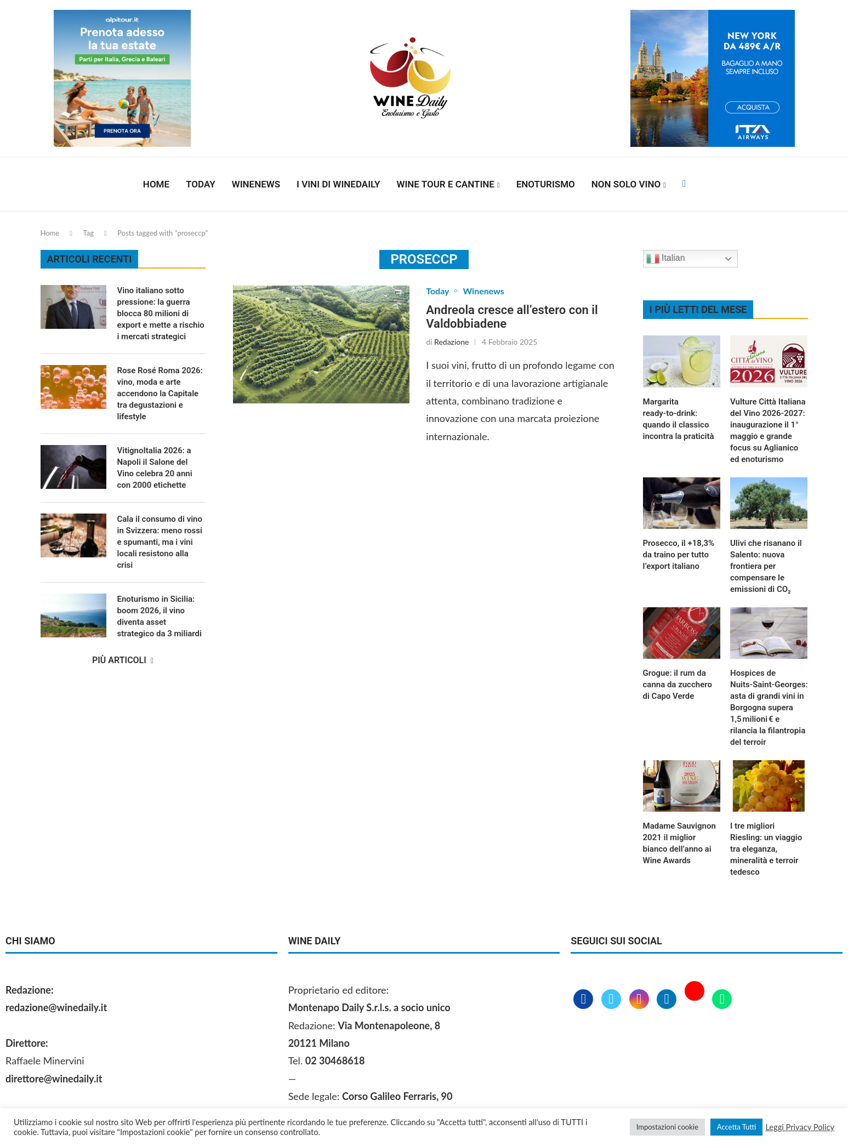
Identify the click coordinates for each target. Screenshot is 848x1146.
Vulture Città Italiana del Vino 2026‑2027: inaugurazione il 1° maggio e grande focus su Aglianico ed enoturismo (768, 430)
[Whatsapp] (722, 1000)
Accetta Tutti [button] (736, 1126)
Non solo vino (626, 184)
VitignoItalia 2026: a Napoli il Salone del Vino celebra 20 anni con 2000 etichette (154, 468)
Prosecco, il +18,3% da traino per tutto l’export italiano (679, 554)
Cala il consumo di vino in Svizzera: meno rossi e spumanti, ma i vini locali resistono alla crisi (159, 542)
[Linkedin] (668, 1000)
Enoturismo (545, 184)
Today (200, 184)
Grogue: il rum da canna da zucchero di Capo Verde (677, 684)
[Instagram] (641, 1000)
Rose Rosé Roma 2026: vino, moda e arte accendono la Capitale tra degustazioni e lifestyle (160, 393)
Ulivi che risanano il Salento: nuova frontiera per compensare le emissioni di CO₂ (766, 566)
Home (156, 184)
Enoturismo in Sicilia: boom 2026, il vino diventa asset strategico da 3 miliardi (159, 616)
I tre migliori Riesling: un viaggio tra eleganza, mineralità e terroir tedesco (766, 849)
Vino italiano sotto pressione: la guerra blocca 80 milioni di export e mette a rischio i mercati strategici (160, 313)
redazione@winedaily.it (56, 1007)
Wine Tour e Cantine (445, 184)
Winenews (256, 184)
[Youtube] (696, 1000)
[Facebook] (684, 184)
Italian (665, 258)
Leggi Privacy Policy (799, 1127)
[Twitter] (613, 1000)
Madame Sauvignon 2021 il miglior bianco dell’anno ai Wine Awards (679, 843)
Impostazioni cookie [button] (667, 1126)
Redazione (451, 341)
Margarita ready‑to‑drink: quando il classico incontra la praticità (678, 419)
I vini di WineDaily (338, 184)
